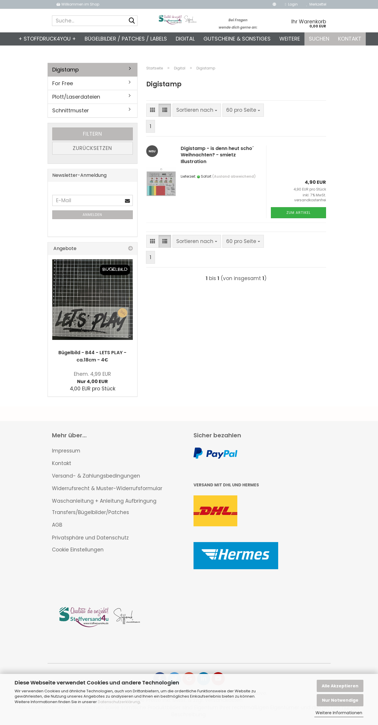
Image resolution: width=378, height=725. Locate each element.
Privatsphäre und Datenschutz (90, 537)
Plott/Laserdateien (76, 96)
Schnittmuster (70, 110)
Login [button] (291, 4)
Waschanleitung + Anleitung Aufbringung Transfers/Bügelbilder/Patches (104, 506)
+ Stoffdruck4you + (47, 38)
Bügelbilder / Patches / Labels (126, 38)
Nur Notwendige (340, 700)
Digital (185, 38)
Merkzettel (316, 4)
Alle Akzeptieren (340, 686)
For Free (62, 83)
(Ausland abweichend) (234, 176)
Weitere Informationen (339, 713)
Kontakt (349, 38)
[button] (274, 4)
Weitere (289, 38)
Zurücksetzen (92, 148)
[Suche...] (131, 21)
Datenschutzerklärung (119, 702)
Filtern (92, 133)
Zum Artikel (298, 212)
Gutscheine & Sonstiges (237, 38)
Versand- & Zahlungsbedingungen (96, 475)
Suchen (319, 38)
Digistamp (65, 69)
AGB (57, 524)
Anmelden (92, 214)
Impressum (66, 450)
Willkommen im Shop (77, 4)
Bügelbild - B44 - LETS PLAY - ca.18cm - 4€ (92, 356)
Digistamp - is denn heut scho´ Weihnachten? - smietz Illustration (217, 155)
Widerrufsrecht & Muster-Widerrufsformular (107, 488)
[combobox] (197, 110)
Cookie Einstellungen (78, 549)
